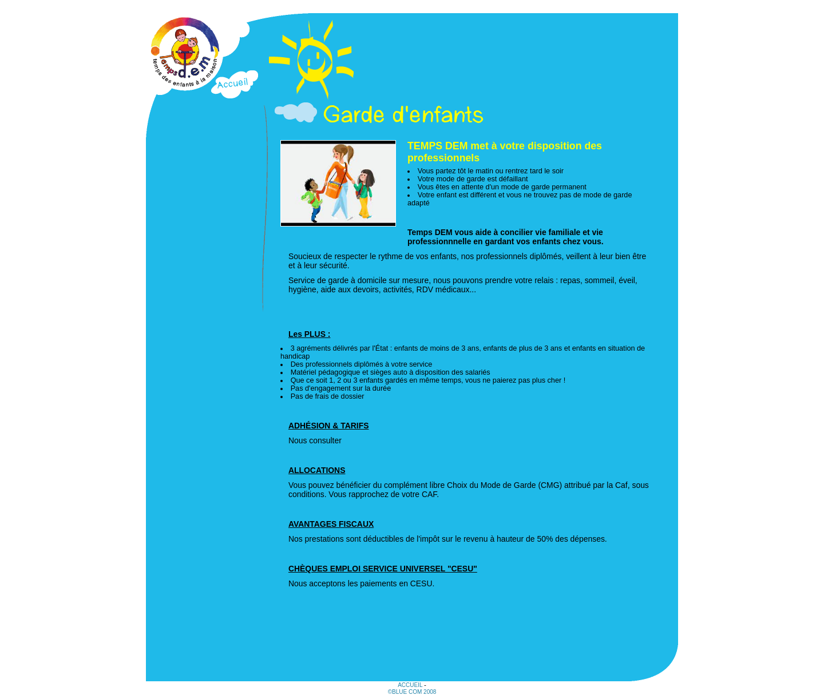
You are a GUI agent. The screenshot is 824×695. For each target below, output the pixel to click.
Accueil (411, 685)
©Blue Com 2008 (412, 692)
